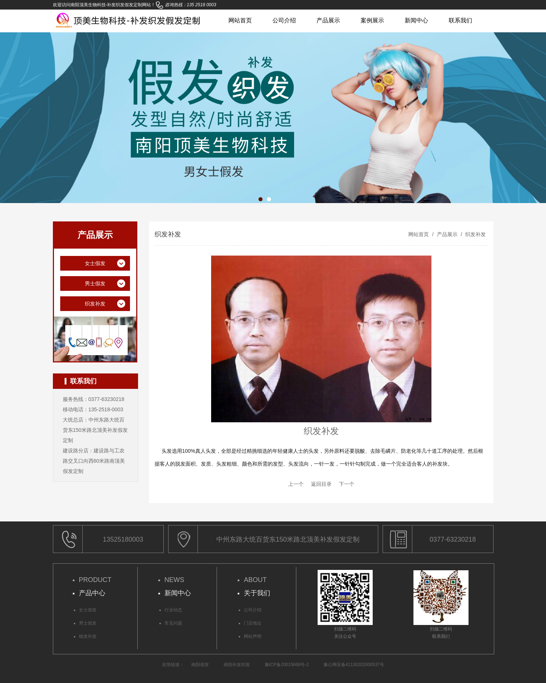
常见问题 (173, 623)
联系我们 (460, 20)
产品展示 (328, 20)
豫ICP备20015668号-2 (287, 664)
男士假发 (88, 623)
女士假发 (88, 609)
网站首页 (240, 20)
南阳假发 (200, 664)
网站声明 (252, 636)
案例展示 (372, 20)
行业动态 (173, 609)
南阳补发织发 (237, 664)
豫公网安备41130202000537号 (353, 664)
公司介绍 (284, 20)
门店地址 (252, 623)
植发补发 (88, 636)
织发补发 (475, 234)
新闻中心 (416, 20)
